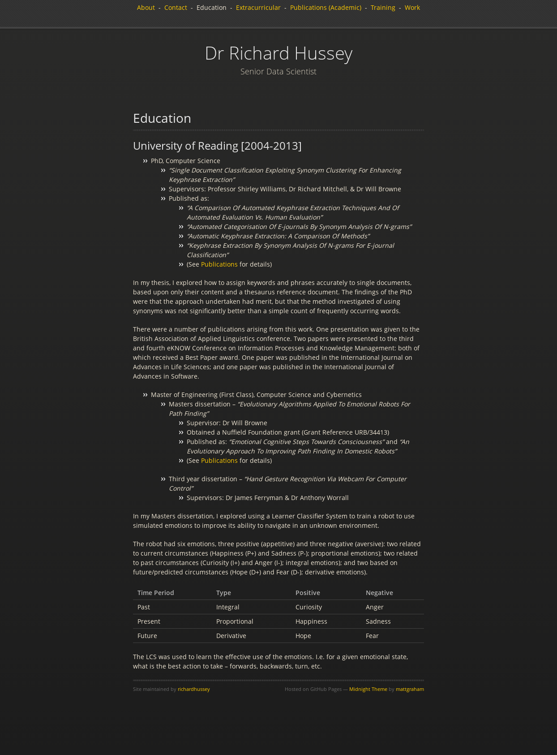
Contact (175, 7)
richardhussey (194, 689)
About (146, 7)
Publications (219, 264)
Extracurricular (258, 7)
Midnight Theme (368, 689)
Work (412, 7)
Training (383, 7)
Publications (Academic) (325, 7)
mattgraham (410, 689)
